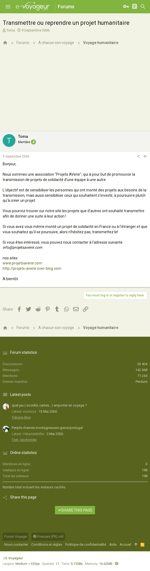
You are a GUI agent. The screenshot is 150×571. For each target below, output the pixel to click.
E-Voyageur (14, 558)
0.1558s (77, 564)
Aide (112, 544)
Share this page (75, 510)
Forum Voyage (15, 536)
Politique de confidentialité (85, 544)
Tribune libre (21, 417)
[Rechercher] (143, 6)
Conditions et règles (46, 544)
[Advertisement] (75, 91)
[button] (8, 6)
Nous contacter (16, 544)
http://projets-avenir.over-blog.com (32, 268)
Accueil (125, 544)
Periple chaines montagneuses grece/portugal (47, 428)
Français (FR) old (48, 536)
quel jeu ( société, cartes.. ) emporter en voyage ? (49, 405)
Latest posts (20, 394)
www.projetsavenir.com (22, 263)
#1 (145, 156)
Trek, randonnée (24, 440)
